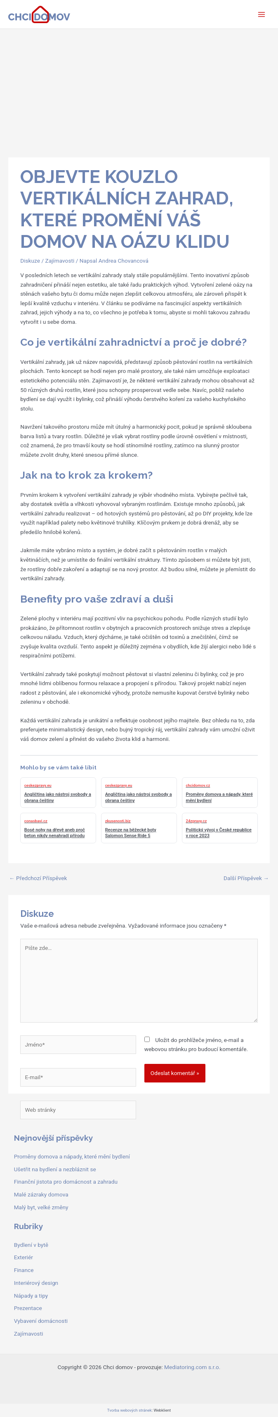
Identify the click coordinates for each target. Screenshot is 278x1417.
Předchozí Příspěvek (38, 878)
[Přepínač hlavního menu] (261, 14)
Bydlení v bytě (31, 1244)
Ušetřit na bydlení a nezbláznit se (55, 1169)
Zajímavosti (59, 260)
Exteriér (23, 1257)
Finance (24, 1270)
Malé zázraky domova (41, 1194)
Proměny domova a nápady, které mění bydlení (72, 1156)
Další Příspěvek (246, 878)
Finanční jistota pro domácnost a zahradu (66, 1181)
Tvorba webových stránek (129, 1410)
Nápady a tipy (31, 1295)
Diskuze (30, 260)
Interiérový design (36, 1282)
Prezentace (28, 1308)
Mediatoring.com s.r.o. (192, 1367)
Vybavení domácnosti (41, 1320)
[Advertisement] (139, 91)
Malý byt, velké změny (41, 1207)
